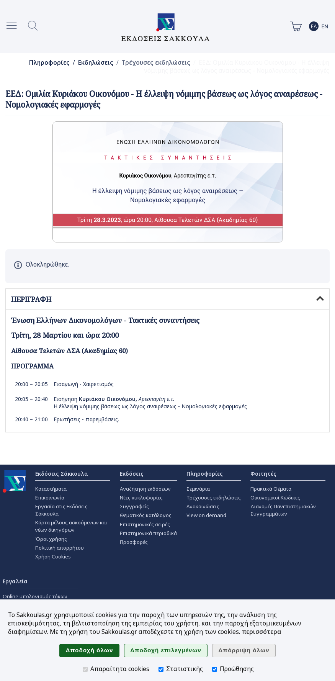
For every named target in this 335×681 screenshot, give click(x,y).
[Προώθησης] (214, 669)
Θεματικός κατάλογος (146, 515)
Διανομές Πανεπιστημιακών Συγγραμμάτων (283, 510)
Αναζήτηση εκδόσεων (145, 488)
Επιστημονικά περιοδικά (148, 533)
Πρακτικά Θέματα (270, 488)
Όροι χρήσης (51, 538)
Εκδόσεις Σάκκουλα (61, 473)
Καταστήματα (51, 488)
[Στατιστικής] (161, 669)
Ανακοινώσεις (202, 506)
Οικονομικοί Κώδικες (275, 497)
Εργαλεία (15, 581)
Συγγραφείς (134, 506)
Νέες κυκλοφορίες (141, 497)
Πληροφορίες (49, 63)
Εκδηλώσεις (95, 63)
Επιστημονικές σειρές (145, 524)
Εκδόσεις (132, 473)
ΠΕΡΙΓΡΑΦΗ (167, 299)
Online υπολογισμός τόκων (35, 596)
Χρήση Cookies (53, 556)
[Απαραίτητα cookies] (85, 669)
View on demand (206, 515)
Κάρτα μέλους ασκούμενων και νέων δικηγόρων (71, 526)
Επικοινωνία (49, 497)
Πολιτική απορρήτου (59, 547)
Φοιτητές (263, 473)
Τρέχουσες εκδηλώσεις (156, 63)
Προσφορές (134, 542)
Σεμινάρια (198, 488)
